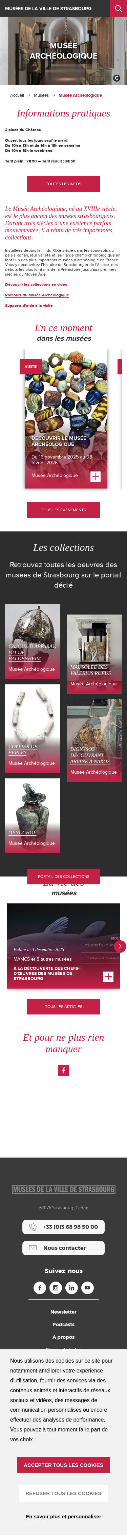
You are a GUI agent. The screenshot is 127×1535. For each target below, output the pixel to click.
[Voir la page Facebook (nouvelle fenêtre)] (63, 1070)
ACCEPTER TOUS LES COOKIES (63, 1465)
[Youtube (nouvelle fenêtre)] (87, 1288)
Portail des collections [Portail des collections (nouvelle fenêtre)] (63, 876)
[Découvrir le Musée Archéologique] (66, 419)
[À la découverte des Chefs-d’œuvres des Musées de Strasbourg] (63, 946)
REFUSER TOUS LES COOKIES (64, 1493)
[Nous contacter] (63, 1248)
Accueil (17, 95)
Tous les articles (63, 1006)
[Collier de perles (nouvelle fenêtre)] (32, 728)
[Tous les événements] (63, 510)
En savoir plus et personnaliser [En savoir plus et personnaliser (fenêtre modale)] (63, 1516)
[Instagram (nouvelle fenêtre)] (55, 1288)
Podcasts (63, 1324)
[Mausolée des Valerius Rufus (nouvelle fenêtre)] (94, 654)
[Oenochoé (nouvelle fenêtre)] (32, 815)
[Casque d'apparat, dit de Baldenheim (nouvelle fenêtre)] (32, 641)
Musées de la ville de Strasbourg (48, 9)
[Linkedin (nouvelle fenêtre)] (71, 1288)
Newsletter (63, 1312)
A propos (63, 1337)
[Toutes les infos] (63, 184)
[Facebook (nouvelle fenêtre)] (40, 1288)
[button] (120, 946)
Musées (41, 95)
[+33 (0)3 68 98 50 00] (63, 1227)
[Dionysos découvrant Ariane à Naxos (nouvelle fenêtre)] (94, 740)
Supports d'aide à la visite (29, 305)
